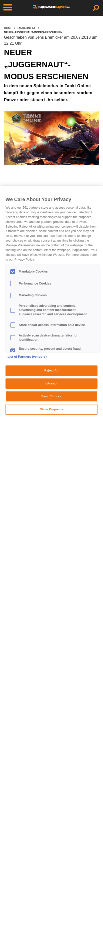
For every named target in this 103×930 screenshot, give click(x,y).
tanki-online (26, 27)
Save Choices (52, 396)
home (8, 27)
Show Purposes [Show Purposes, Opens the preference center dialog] (51, 409)
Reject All (51, 370)
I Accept (52, 383)
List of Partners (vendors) (27, 356)
